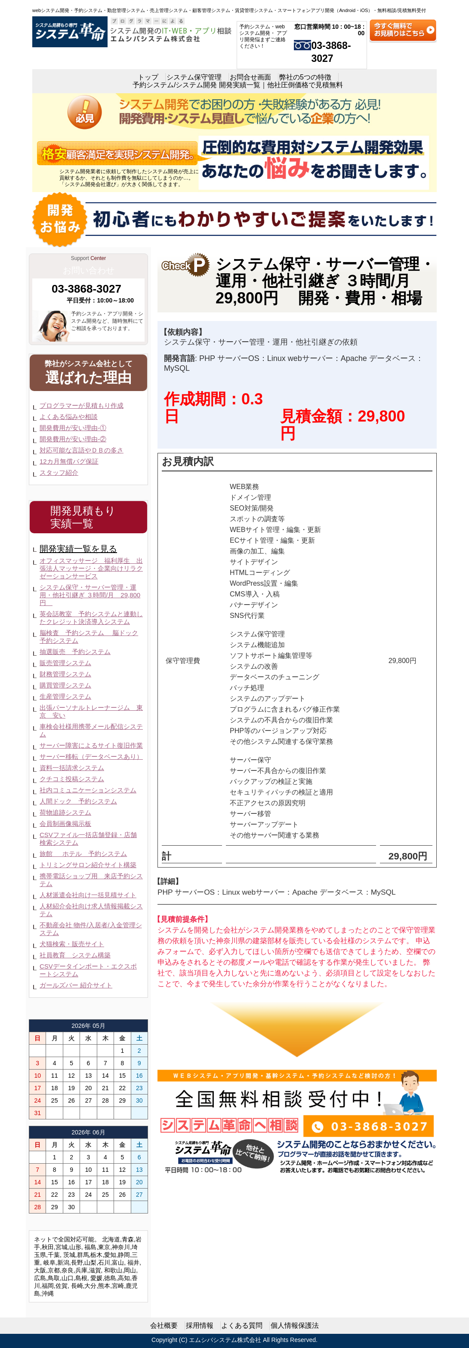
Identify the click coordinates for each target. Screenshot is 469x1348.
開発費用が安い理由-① (73, 427)
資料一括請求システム (72, 767)
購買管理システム (65, 685)
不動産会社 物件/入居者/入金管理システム (91, 928)
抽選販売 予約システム (75, 651)
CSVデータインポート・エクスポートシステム (88, 970)
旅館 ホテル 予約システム (83, 853)
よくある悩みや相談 (69, 416)
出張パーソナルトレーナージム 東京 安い (91, 711)
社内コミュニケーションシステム (88, 790)
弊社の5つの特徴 (305, 77)
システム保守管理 (194, 77)
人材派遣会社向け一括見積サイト (88, 895)
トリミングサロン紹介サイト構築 (88, 864)
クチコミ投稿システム (72, 779)
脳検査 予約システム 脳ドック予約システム (89, 636)
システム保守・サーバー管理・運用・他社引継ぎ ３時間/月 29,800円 (90, 595)
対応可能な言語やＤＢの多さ (81, 450)
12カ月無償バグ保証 (69, 461)
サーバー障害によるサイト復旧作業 (91, 745)
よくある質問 (241, 1325)
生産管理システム (65, 696)
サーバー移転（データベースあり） (91, 756)
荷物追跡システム (65, 812)
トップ (148, 77)
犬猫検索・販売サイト (72, 944)
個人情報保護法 (295, 1325)
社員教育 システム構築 (75, 955)
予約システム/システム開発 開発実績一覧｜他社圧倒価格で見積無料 (238, 85)
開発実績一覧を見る (78, 548)
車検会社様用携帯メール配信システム (91, 730)
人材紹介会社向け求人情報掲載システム (91, 909)
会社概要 (164, 1325)
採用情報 (199, 1325)
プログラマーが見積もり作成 (81, 405)
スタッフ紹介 (59, 472)
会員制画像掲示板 (65, 823)
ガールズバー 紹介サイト (76, 985)
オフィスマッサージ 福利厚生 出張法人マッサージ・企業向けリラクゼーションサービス (91, 568)
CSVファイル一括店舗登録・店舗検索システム (88, 838)
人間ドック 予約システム (78, 801)
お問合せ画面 (250, 77)
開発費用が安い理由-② (73, 439)
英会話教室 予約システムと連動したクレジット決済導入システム (91, 617)
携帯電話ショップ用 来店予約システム (91, 879)
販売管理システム (65, 662)
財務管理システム (65, 674)
